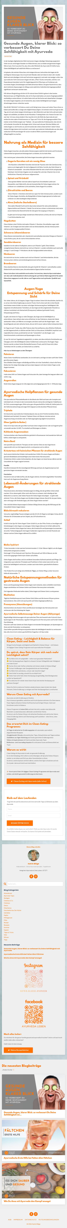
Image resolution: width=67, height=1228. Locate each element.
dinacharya (7, 908)
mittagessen (8, 918)
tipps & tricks (9, 932)
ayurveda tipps (8, 56)
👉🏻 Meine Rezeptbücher (18, 1050)
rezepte (6, 925)
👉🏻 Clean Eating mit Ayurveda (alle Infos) (28, 781)
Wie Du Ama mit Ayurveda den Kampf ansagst (23, 958)
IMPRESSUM (18, 1219)
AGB (9, 1219)
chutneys (7, 903)
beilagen (7, 898)
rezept (6, 922)
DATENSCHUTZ (30, 1219)
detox (6, 905)
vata (5, 935)
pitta (5, 920)
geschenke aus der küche (12, 910)
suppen (6, 930)
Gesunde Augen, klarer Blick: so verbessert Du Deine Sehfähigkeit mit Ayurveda (32, 949)
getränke (7, 913)
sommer (6, 927)
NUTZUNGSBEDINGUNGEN (49, 1219)
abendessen (8, 893)
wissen (6, 937)
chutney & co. (8, 900)
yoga (5, 940)
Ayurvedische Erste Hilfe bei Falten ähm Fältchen (24, 954)
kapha (6, 915)
